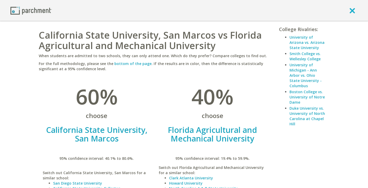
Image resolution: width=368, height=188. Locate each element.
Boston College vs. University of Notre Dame (307, 97)
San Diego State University (77, 183)
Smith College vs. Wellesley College (305, 56)
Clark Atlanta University (191, 177)
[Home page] (31, 10)
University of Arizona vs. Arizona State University (307, 42)
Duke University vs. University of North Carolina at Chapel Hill (307, 116)
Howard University (186, 183)
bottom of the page (133, 63)
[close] (352, 10)
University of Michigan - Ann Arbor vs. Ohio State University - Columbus (305, 75)
